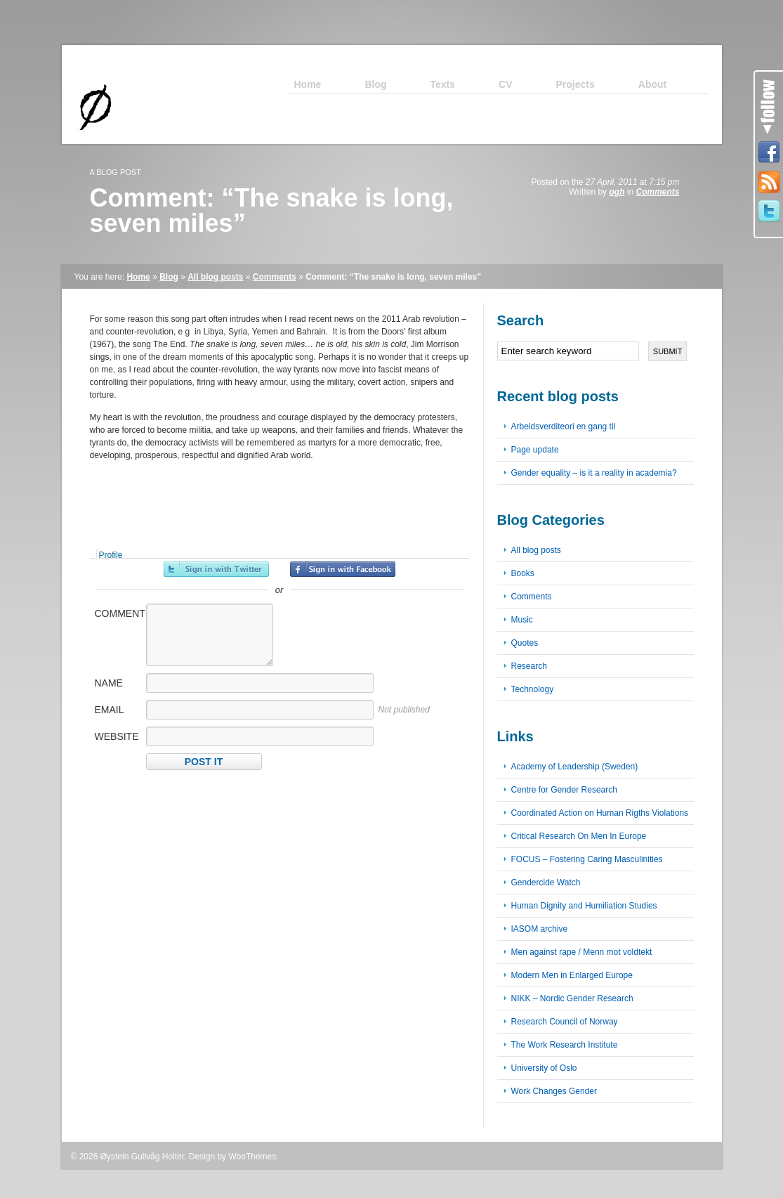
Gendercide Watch (546, 882)
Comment (119, 613)
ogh (616, 192)
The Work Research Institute (564, 1045)
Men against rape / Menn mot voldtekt (581, 952)
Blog (168, 277)
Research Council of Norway (564, 1022)
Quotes (525, 643)
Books (522, 573)
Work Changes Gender (554, 1091)
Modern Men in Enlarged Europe (572, 975)
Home (138, 277)
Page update (535, 450)
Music (522, 620)
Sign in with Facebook (342, 569)
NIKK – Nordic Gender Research (572, 998)
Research (529, 666)
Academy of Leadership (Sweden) (574, 766)
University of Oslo (544, 1068)
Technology (532, 689)
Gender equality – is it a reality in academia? (594, 473)
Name (109, 683)
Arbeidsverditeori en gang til (563, 426)
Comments (657, 192)
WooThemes (252, 1156)
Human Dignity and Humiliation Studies (584, 906)
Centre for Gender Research (564, 790)
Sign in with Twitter (216, 569)
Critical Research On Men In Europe (579, 836)
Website (117, 736)
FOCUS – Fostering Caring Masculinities (587, 859)
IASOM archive (539, 929)
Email (109, 709)
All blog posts (215, 277)
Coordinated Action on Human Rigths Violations (600, 813)
